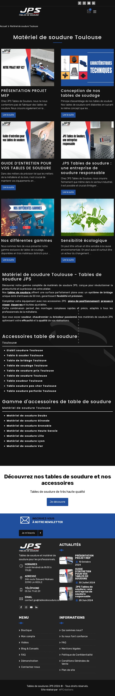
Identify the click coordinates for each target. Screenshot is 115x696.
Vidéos (25, 642)
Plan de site (68, 670)
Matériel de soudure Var (25, 446)
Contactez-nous (30, 667)
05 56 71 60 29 (32, 591)
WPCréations (66, 689)
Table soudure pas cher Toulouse (32, 386)
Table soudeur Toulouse (25, 381)
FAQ (23, 654)
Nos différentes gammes (26, 240)
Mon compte (28, 636)
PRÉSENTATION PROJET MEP (24, 93)
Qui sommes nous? (72, 630)
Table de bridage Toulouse (27, 360)
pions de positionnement (84, 301)
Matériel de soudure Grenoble (29, 425)
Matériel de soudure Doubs (27, 415)
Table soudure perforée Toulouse (31, 391)
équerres (17, 304)
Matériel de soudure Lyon (26, 441)
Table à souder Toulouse (25, 355)
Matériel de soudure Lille (25, 436)
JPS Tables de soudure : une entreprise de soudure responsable (86, 168)
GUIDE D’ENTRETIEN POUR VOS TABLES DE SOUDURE (26, 165)
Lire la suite (8, 115)
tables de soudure (19, 292)
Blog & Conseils (30, 648)
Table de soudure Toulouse (27, 375)
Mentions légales (71, 648)
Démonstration (29, 660)
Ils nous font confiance (75, 636)
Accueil (3, 26)
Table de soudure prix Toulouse (30, 370)
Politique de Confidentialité (77, 654)
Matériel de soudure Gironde (28, 420)
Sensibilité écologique (84, 240)
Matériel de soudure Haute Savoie (32, 431)
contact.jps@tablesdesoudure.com (43, 600)
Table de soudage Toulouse (27, 365)
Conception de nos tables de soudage (80, 93)
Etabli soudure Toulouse (25, 350)
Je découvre (57, 501)
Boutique (26, 630)
